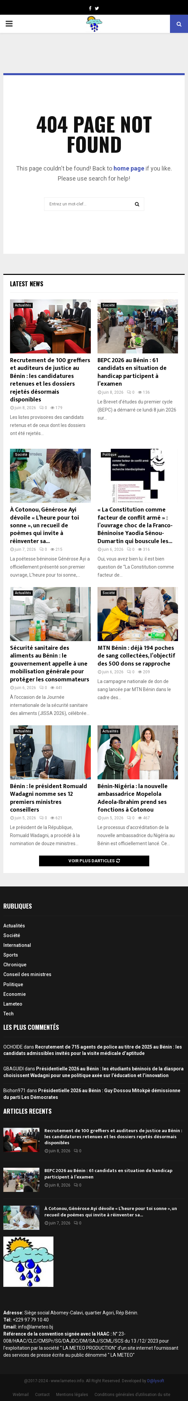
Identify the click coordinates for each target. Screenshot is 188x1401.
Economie (14, 994)
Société (109, 305)
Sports (10, 955)
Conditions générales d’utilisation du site (132, 1394)
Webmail (21, 1394)
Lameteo (12, 1004)
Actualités (23, 305)
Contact (42, 1394)
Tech (8, 1013)
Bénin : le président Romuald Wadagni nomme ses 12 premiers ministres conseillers (48, 798)
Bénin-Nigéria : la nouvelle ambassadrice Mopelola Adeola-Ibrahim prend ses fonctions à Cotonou (133, 798)
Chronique (14, 964)
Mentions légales (72, 1394)
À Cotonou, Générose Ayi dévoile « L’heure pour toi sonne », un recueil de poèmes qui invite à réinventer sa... (44, 525)
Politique (110, 454)
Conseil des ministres (27, 974)
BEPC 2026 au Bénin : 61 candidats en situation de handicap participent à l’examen (132, 372)
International (17, 945)
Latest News (26, 283)
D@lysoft (155, 1381)
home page (129, 168)
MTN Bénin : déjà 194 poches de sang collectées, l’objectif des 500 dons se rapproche (136, 656)
